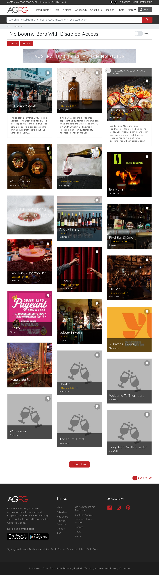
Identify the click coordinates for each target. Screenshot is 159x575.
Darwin (61, 549)
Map (146, 33)
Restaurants (42, 9)
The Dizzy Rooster (23, 105)
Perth (54, 549)
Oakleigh (113, 245)
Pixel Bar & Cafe (121, 237)
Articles (67, 9)
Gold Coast (93, 549)
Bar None (116, 189)
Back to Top (142, 477)
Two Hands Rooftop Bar (28, 273)
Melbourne (19, 26)
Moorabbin (15, 185)
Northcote (113, 399)
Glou (62, 102)
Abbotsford (15, 280)
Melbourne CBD (66, 288)
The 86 (15, 328)
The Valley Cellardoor (125, 110)
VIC (8, 26)
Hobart (82, 549)
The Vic (114, 289)
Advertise (62, 512)
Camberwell (64, 185)
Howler (64, 384)
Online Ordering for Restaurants (85, 509)
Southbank (15, 383)
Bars (56, 9)
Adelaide (45, 549)
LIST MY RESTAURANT (142, 2)
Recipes (109, 9)
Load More (79, 464)
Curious (65, 281)
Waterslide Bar (21, 379)
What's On (81, 9)
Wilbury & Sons (21, 181)
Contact (61, 528)
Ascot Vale (64, 443)
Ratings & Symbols (62, 522)
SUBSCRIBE (125, 2)
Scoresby (14, 109)
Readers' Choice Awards (83, 521)
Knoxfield (113, 451)
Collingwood (65, 109)
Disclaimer (124, 568)
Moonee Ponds (116, 117)
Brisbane (34, 549)
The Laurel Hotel (71, 439)
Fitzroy (13, 332)
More (131, 9)
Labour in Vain (70, 332)
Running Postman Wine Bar (77, 176)
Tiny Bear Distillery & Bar (128, 447)
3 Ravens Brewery (122, 344)
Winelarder (18, 431)
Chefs (121, 9)
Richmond (64, 237)
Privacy (114, 568)
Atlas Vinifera (69, 229)
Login (144, 9)
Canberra (72, 549)
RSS (59, 533)
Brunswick (64, 391)
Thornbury (114, 348)
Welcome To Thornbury (126, 395)
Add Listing (62, 516)
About (60, 507)
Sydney (11, 549)
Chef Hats (96, 9)
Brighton (14, 435)
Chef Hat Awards (59, 2)
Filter (26, 43)
